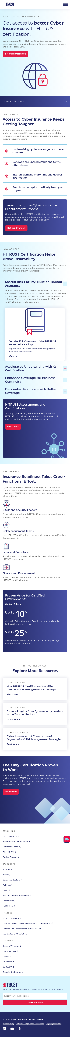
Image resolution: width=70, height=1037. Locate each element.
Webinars (8, 885)
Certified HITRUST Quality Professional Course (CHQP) (28, 923)
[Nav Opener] (65, 4)
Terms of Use (21, 1024)
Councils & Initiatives (13, 972)
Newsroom (9, 962)
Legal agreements (53, 1024)
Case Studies (9, 901)
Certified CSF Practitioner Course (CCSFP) (23, 929)
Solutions (9, 17)
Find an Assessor (11, 857)
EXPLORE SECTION (35, 101)
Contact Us (9, 967)
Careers (7, 957)
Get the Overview (16, 228)
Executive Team (11, 951)
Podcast (7, 869)
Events (7, 890)
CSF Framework (11, 836)
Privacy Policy (8, 1024)
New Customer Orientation (16, 934)
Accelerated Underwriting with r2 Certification (36, 368)
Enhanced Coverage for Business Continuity (36, 379)
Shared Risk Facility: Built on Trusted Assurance (36, 283)
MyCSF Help (9, 906)
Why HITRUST (10, 852)
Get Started (11, 792)
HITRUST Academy (12, 918)
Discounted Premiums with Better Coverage (36, 391)
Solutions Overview (12, 847)
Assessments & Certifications (16, 842)
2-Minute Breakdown (15, 54)
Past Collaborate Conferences (17, 895)
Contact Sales (13, 604)
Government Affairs (13, 880)
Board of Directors (12, 946)
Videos (7, 875)
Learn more (13, 427)
